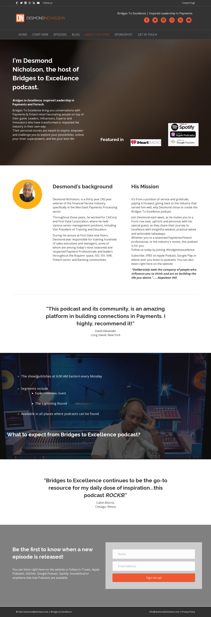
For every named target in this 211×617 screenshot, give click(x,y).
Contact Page (188, 2)
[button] (154, 578)
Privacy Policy (188, 611)
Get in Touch (147, 34)
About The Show (97, 34)
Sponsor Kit (123, 34)
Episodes (60, 34)
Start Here (40, 34)
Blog (76, 34)
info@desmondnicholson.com (164, 611)
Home (23, 34)
